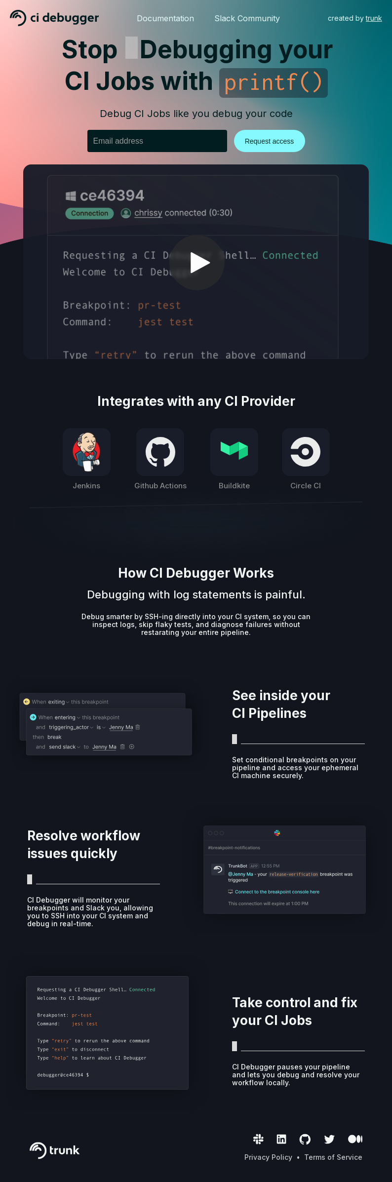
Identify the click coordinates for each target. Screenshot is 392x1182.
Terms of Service (333, 1157)
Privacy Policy (268, 1157)
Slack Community (247, 18)
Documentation (165, 18)
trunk (374, 18)
